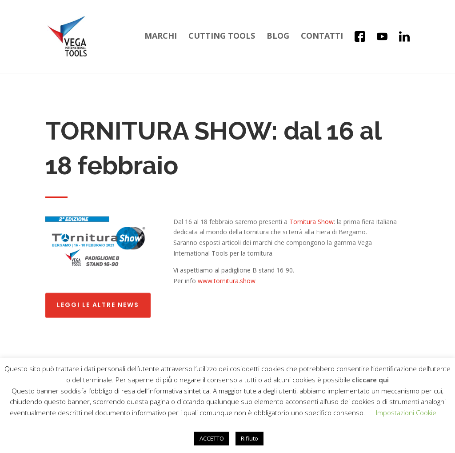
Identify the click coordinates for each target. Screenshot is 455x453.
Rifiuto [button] (249, 438)
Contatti (322, 36)
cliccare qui (370, 379)
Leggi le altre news (98, 303)
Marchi (160, 36)
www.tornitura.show (226, 281)
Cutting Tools (221, 36)
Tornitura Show (311, 221)
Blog (278, 36)
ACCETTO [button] (212, 438)
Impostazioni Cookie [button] (406, 412)
